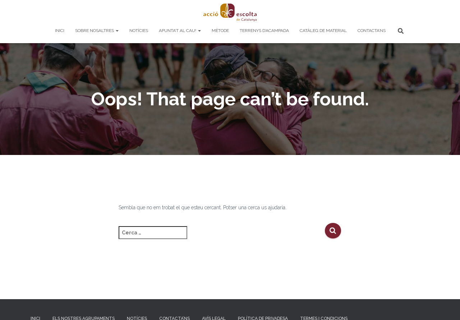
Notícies (138, 30)
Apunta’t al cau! (180, 30)
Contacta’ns (372, 30)
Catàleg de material (323, 30)
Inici (59, 30)
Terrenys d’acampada (264, 30)
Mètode (220, 30)
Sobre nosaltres (97, 30)
